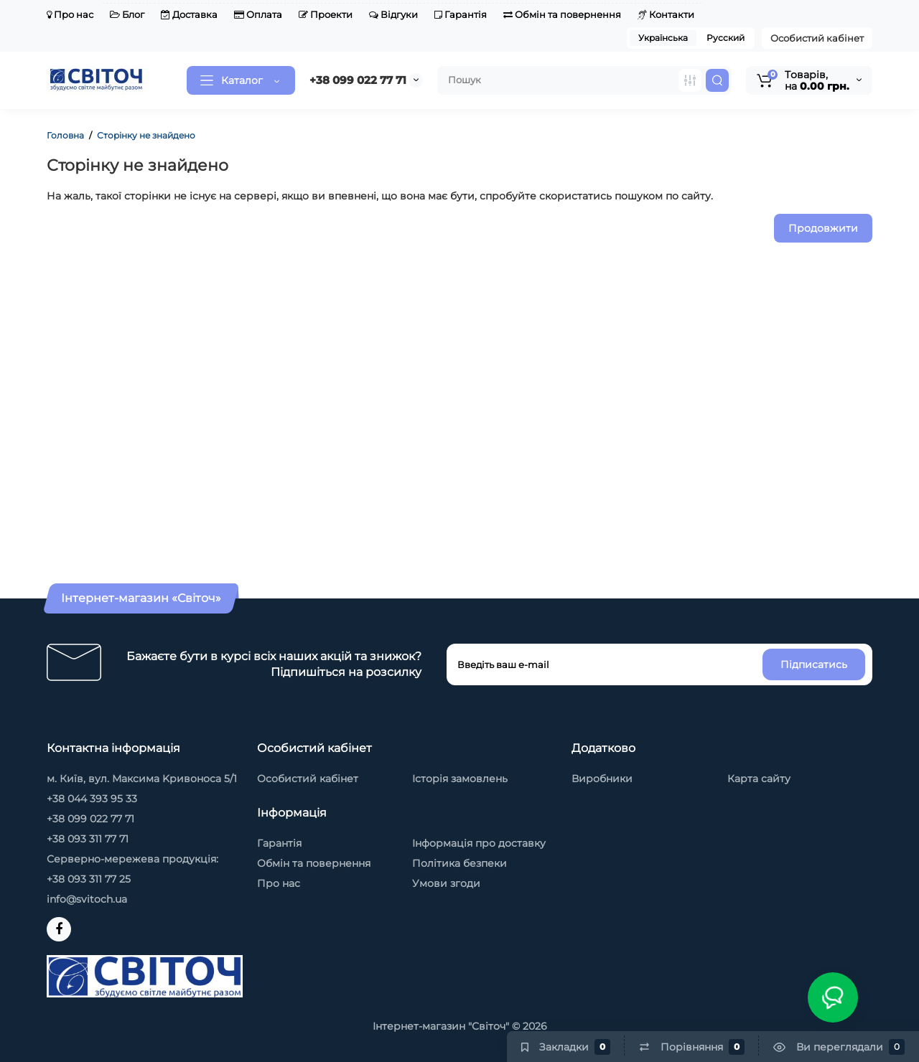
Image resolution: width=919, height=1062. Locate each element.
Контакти (666, 14)
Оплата (258, 14)
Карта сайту (758, 778)
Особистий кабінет (817, 38)
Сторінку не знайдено (146, 135)
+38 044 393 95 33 (92, 798)
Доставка (189, 14)
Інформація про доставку (479, 843)
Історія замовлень (460, 778)
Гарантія (460, 14)
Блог (127, 14)
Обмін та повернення (562, 14)
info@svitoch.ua (87, 899)
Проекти (326, 14)
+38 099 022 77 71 (357, 80)
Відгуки (393, 14)
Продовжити (823, 228)
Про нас (70, 14)
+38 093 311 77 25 (89, 879)
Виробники (602, 778)
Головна (65, 135)
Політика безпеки (459, 863)
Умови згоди (446, 883)
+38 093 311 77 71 (88, 838)
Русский (725, 37)
